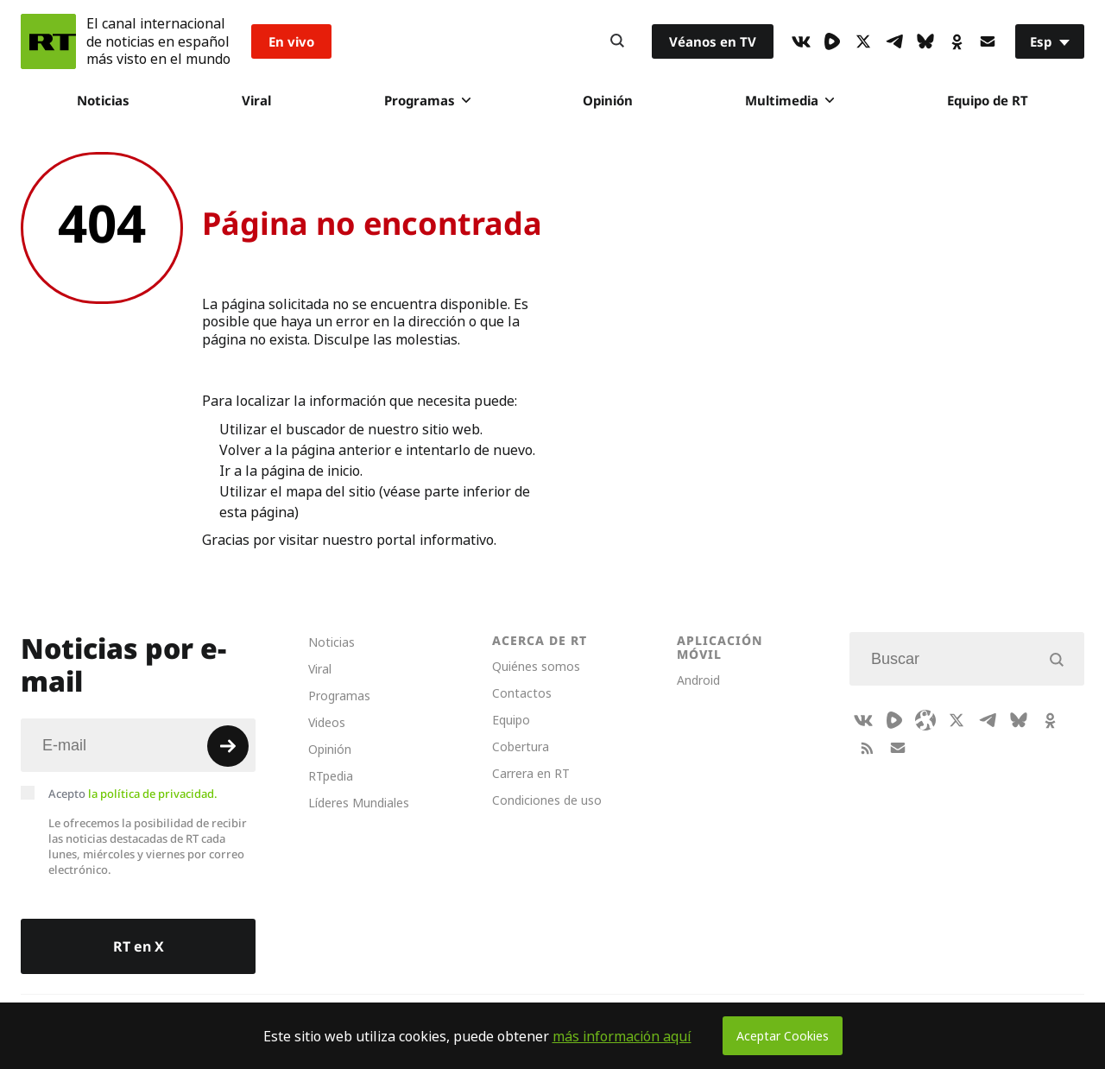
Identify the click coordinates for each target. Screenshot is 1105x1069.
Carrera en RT (531, 773)
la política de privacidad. (153, 793)
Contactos (522, 693)
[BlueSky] (925, 41)
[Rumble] (832, 41)
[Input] (138, 745)
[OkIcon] (956, 41)
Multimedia (789, 100)
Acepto (133, 793)
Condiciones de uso (547, 800)
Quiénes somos (536, 666)
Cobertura (520, 746)
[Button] (617, 41)
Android (698, 680)
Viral (256, 100)
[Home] (48, 41)
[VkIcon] (801, 41)
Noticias (103, 100)
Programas (427, 100)
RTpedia (330, 776)
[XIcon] (863, 41)
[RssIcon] (867, 748)
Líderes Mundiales (358, 803)
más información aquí (621, 1036)
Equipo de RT (987, 100)
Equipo (511, 720)
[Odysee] (925, 720)
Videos (326, 722)
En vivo (291, 41)
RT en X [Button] (138, 946)
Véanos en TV (712, 41)
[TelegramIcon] (894, 41)
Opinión (608, 100)
